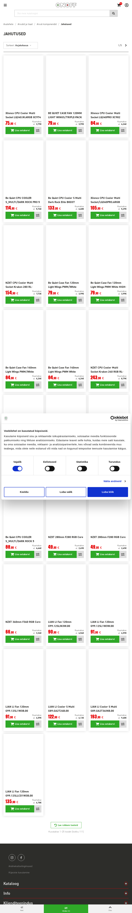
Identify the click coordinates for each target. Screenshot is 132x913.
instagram (12, 857)
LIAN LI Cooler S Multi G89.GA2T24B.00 (61, 709)
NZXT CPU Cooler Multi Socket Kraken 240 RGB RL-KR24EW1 (107, 372)
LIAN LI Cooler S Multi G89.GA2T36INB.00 (104, 709)
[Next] (126, 45)
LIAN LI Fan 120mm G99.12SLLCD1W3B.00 (19, 793)
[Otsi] (66, 13)
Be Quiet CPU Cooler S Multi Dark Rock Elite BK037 (64, 200)
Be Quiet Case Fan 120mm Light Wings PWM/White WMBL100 (63, 287)
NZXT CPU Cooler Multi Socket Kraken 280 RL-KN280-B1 (19, 287)
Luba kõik (108, 491)
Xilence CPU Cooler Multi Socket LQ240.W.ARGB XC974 (23, 115)
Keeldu (24, 491)
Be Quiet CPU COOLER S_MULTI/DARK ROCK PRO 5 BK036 (23, 202)
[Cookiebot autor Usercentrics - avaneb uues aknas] (113, 418)
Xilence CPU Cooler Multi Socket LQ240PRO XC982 (105, 115)
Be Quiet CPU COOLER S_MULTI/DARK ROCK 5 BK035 (20, 541)
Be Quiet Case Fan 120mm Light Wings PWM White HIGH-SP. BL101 (108, 287)
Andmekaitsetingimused (20, 866)
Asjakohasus (23, 45)
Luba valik (66, 491)
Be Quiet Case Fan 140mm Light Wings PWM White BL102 (63, 372)
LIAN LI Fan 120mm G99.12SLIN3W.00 (60, 624)
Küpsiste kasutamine (19, 872)
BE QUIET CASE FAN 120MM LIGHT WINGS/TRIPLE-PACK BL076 (65, 117)
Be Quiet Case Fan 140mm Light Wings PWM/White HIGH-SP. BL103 (21, 372)
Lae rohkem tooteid (68, 825)
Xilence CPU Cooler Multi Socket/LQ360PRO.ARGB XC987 (105, 202)
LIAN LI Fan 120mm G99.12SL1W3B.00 (17, 709)
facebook (21, 857)
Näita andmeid (113, 481)
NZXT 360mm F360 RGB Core (23, 622)
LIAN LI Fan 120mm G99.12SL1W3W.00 (102, 624)
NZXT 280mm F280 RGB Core (65, 537)
